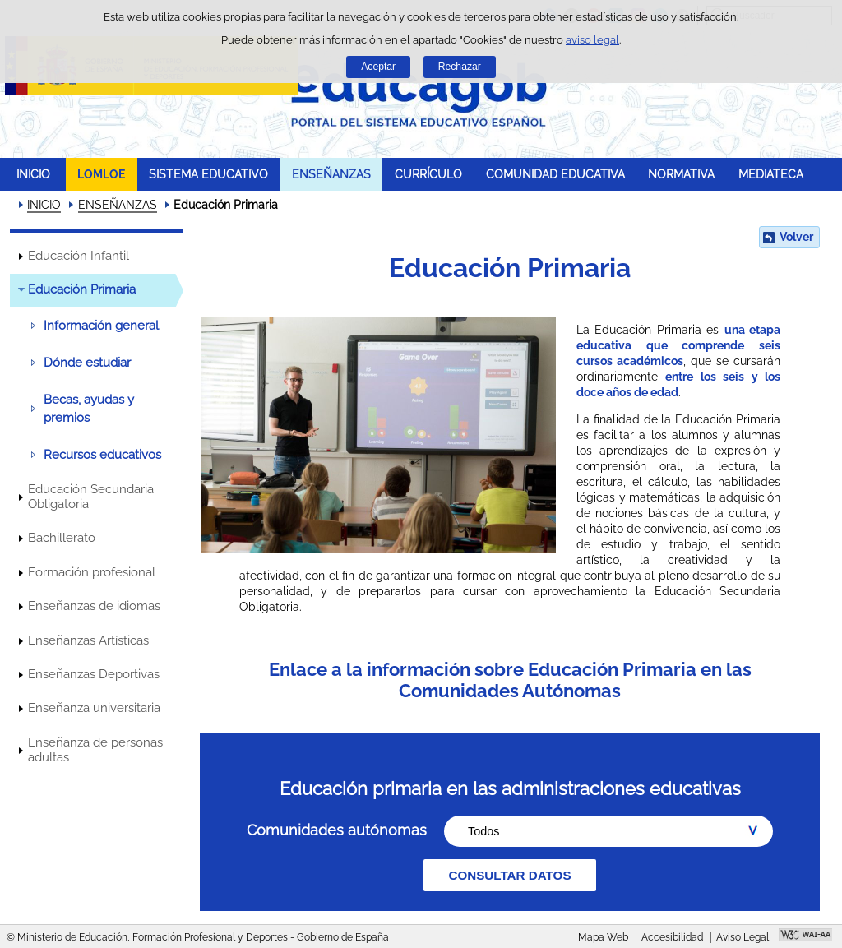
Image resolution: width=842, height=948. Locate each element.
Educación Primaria (82, 289)
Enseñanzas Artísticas (88, 640)
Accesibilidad (672, 937)
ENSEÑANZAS (331, 174)
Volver (796, 236)
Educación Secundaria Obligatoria (91, 496)
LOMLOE (101, 174)
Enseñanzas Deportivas (94, 674)
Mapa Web (603, 937)
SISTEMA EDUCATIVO (208, 174)
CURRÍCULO (428, 174)
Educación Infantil (78, 255)
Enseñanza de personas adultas (95, 750)
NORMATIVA (681, 174)
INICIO (33, 174)
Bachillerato (61, 537)
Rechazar (459, 66)
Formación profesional (91, 572)
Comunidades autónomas (337, 830)
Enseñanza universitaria (94, 708)
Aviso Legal (742, 937)
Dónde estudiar (87, 362)
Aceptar (378, 66)
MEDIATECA (770, 174)
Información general (101, 325)
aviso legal (592, 40)
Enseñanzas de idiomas (94, 606)
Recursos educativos (102, 454)
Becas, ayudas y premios (89, 408)
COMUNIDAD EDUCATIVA (555, 174)
